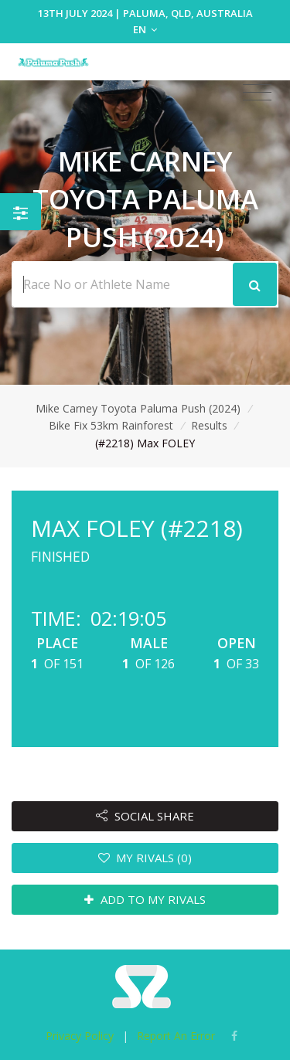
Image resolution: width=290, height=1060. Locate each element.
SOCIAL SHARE (145, 816)
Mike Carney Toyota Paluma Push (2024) (138, 408)
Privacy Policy (80, 1035)
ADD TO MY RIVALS (145, 899)
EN (145, 29)
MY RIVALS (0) (145, 857)
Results (209, 425)
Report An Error (176, 1035)
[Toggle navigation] (257, 92)
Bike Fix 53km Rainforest (111, 425)
